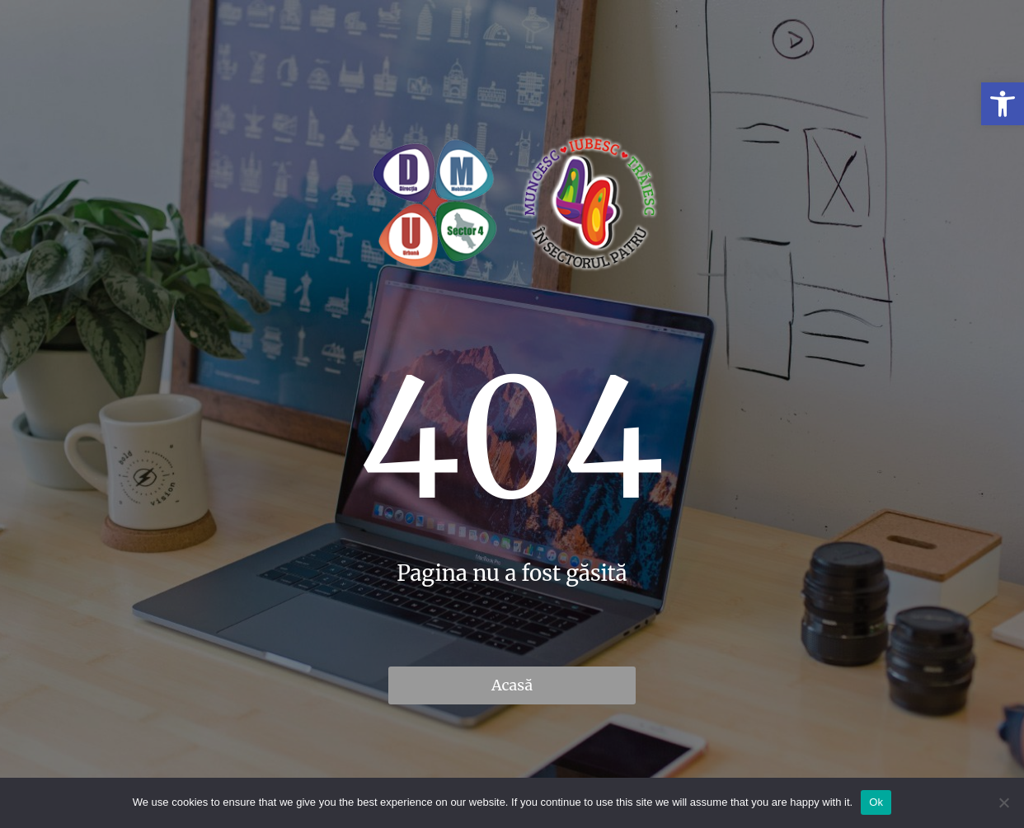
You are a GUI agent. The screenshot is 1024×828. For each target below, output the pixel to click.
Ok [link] (876, 802)
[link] (1002, 103)
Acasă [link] (512, 685)
